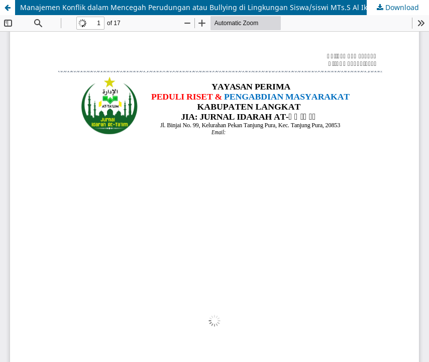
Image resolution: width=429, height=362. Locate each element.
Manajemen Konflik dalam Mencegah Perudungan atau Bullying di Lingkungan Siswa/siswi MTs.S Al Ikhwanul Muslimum (224, 7)
